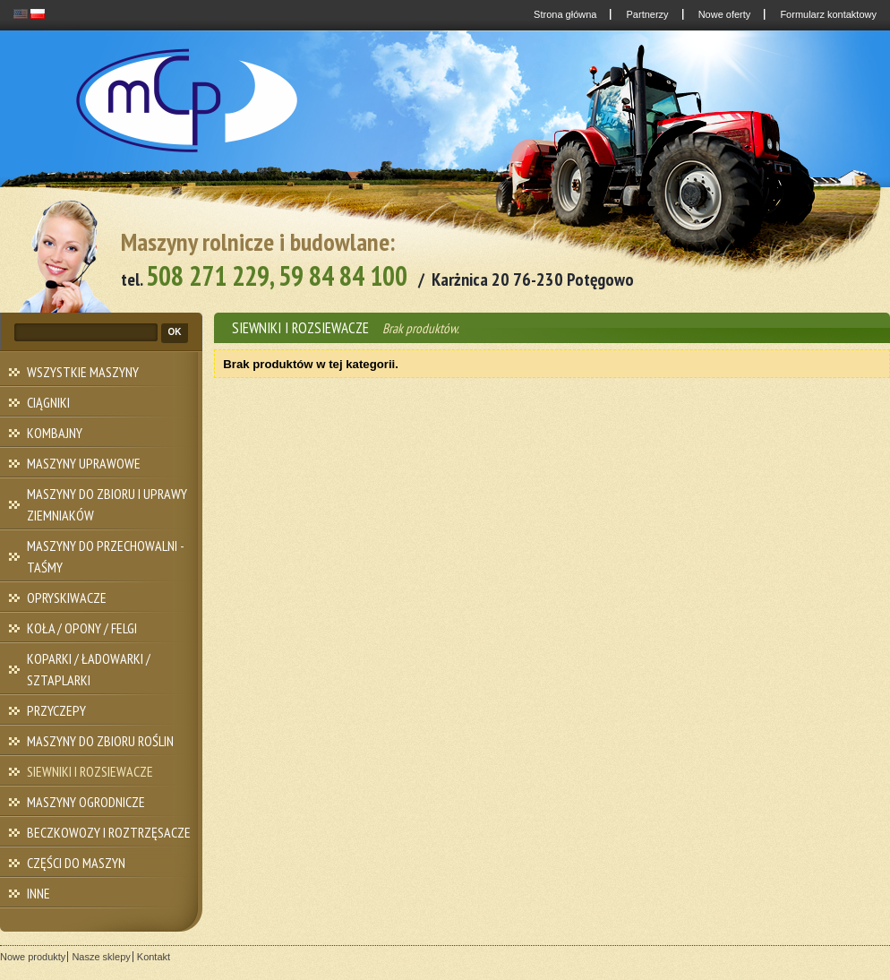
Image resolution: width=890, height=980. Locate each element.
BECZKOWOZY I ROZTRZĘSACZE (109, 832)
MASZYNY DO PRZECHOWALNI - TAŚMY (105, 556)
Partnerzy (645, 14)
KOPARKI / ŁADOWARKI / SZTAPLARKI (88, 669)
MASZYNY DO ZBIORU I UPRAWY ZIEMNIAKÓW (107, 504)
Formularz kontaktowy (827, 14)
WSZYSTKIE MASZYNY (83, 372)
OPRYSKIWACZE (67, 597)
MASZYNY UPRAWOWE (84, 463)
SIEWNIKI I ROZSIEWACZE (90, 771)
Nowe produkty (32, 956)
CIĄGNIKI (48, 402)
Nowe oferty (723, 14)
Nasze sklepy (101, 956)
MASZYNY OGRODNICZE (86, 802)
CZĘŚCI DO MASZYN (76, 863)
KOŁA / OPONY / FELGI (82, 628)
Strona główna (563, 14)
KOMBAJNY (54, 433)
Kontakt (153, 956)
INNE (38, 893)
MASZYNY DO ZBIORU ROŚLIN (100, 741)
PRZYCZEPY (56, 710)
